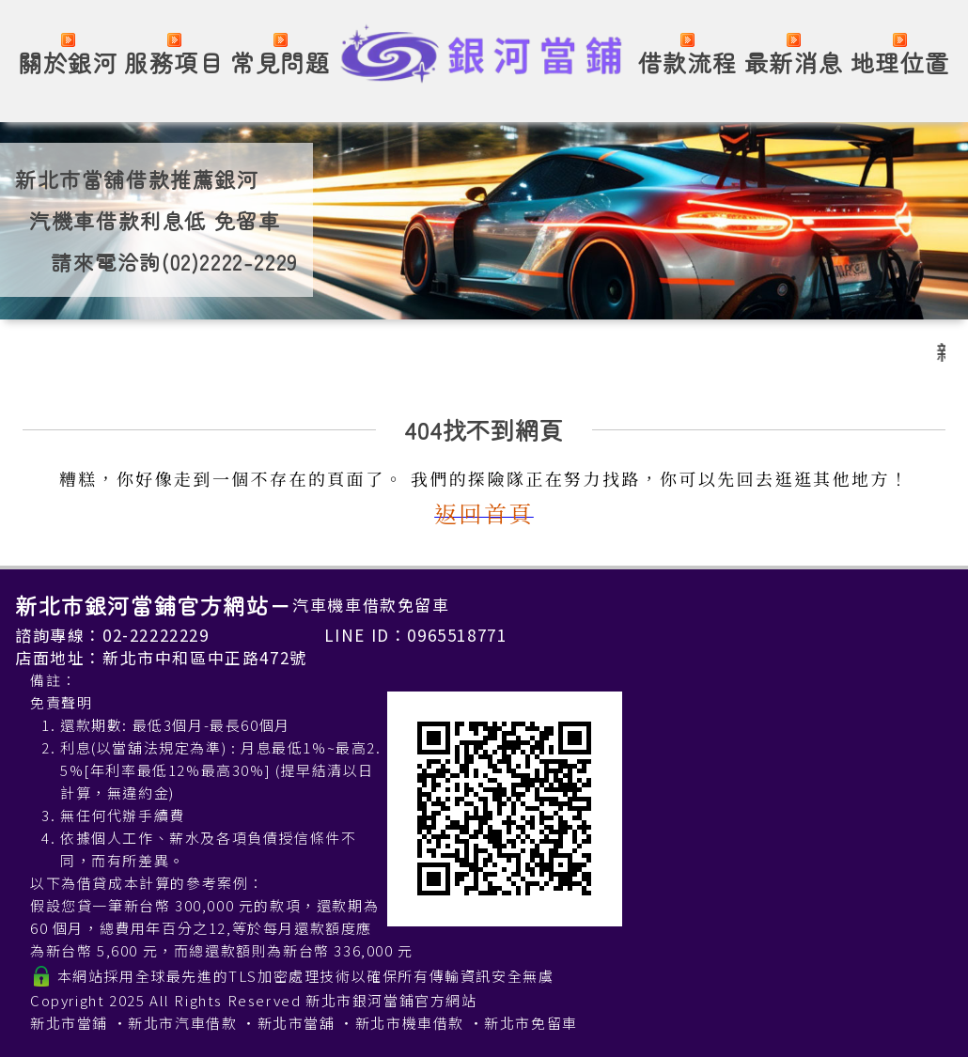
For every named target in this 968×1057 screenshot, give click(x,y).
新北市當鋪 (69, 1023)
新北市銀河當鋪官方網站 (391, 1000)
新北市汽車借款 (182, 1023)
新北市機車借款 (409, 1023)
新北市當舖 (297, 1023)
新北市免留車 (531, 1023)
